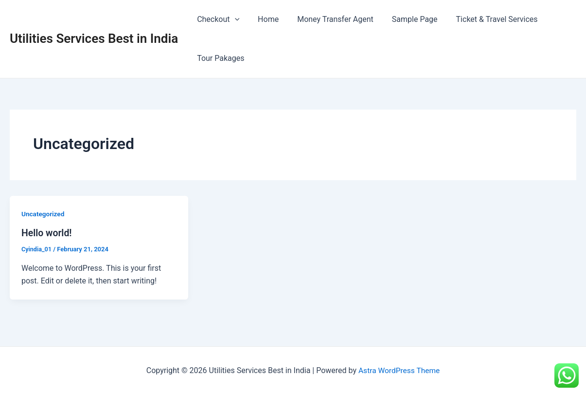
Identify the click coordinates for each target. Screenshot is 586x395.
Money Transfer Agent (328, 19)
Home (263, 19)
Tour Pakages (219, 58)
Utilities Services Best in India (94, 38)
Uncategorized (43, 214)
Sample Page (404, 19)
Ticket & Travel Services (484, 19)
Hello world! (47, 233)
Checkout (216, 19)
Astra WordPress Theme (399, 370)
